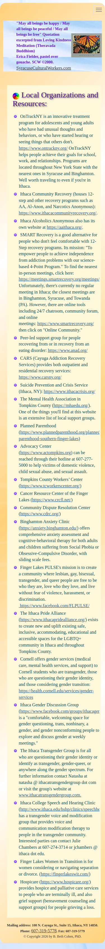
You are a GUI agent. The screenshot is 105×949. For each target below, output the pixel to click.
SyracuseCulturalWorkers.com (43, 68)
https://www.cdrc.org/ (39, 513)
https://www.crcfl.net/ (51, 499)
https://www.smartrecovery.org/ (65, 323)
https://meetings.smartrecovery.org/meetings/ (59, 279)
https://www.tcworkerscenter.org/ (50, 485)
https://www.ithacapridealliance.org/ (52, 619)
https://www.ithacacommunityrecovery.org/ (58, 213)
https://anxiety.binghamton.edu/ (48, 528)
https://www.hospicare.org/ (65, 881)
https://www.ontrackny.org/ (43, 148)
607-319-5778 (44, 930)
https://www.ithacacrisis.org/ (69, 391)
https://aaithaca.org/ (64, 227)
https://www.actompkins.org (45, 452)
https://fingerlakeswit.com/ (65, 874)
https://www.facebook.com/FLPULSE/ (54, 605)
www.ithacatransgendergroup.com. (50, 795)
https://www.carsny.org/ (40, 377)
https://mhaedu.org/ (70, 405)
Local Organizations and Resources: (55, 99)
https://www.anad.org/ (68, 350)
